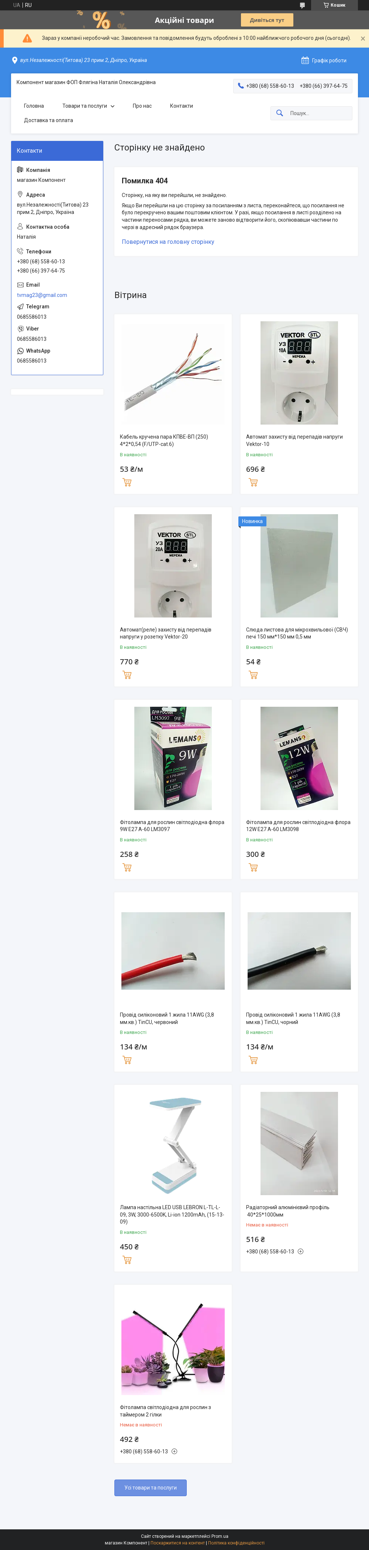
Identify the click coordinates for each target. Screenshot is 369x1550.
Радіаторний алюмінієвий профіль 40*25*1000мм (288, 1211)
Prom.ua (219, 1536)
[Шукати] (280, 113)
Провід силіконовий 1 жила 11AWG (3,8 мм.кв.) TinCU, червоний (167, 1018)
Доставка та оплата (48, 120)
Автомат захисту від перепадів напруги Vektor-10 (294, 440)
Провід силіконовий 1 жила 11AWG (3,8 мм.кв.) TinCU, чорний (293, 1018)
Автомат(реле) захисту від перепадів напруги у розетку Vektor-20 (165, 633)
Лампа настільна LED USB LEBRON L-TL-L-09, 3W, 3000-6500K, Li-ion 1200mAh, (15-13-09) (172, 1214)
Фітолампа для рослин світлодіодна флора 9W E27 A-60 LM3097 (172, 826)
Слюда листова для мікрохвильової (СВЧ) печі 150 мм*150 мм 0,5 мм (297, 633)
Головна (34, 106)
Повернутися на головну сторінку (168, 241)
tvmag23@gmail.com (42, 295)
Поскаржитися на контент (178, 1543)
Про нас (142, 106)
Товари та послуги (84, 106)
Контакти (181, 106)
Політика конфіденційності (236, 1543)
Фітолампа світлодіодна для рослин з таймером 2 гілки (165, 1411)
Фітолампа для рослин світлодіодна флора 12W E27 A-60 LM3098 (298, 826)
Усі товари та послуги (150, 1488)
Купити (127, 481)
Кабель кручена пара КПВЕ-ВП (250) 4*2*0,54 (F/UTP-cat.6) (164, 440)
